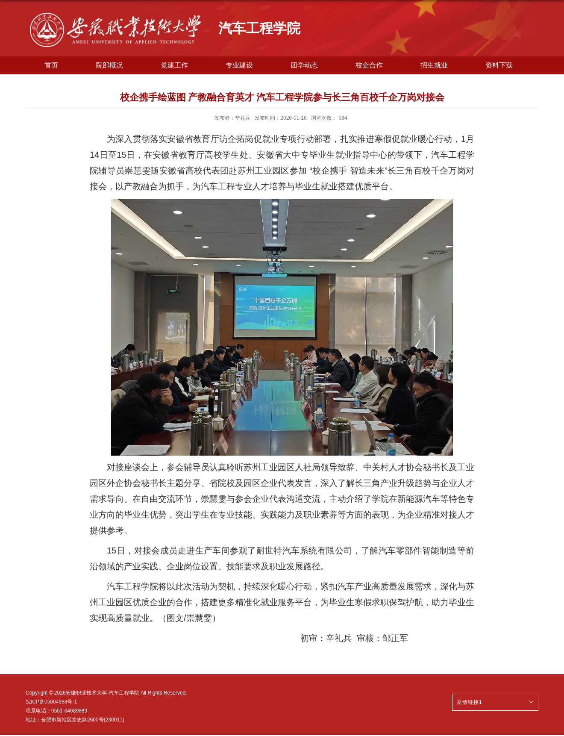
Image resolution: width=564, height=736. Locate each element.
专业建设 (239, 65)
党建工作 (174, 65)
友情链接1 (469, 702)
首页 (51, 65)
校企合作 (369, 65)
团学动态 (304, 65)
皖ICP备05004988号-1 (51, 702)
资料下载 (499, 65)
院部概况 (109, 65)
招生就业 (434, 65)
